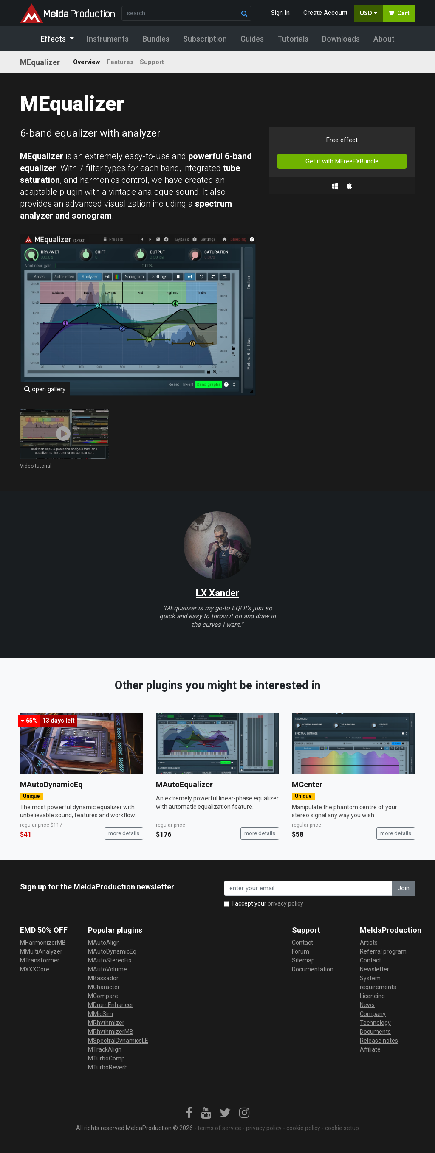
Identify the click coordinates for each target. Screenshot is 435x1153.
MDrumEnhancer (110, 1005)
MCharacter (104, 987)
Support (152, 62)
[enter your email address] (308, 888)
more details (123, 833)
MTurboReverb (108, 1067)
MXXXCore (34, 969)
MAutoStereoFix (110, 960)
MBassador (103, 978)
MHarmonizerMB (43, 942)
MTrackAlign (104, 1049)
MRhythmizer (106, 1022)
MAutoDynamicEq (51, 784)
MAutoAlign (104, 942)
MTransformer (39, 960)
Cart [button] (399, 13)
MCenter (307, 784)
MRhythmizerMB (110, 1031)
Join (404, 888)
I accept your (267, 903)
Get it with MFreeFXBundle (342, 161)
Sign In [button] (280, 13)
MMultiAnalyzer (41, 951)
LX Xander (217, 593)
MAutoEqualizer (184, 784)
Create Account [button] (325, 13)
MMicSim (100, 1013)
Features (120, 62)
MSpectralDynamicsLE (118, 1040)
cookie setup (342, 1128)
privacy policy (285, 903)
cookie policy (303, 1128)
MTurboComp (106, 1058)
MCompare (103, 996)
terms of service (219, 1128)
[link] (189, 1113)
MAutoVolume (107, 969)
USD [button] (366, 13)
